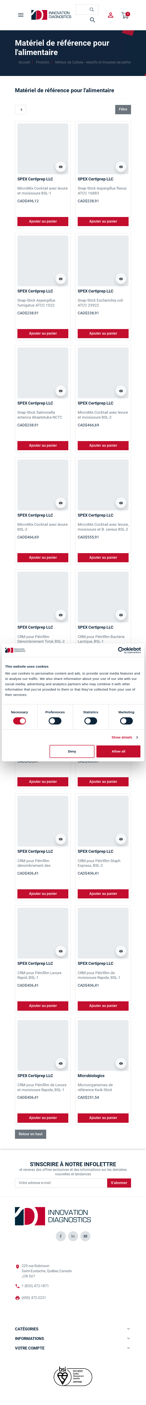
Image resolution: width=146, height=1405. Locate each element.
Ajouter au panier (43, 221)
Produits (42, 62)
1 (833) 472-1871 (35, 1286)
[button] (87, 20)
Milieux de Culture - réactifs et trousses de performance (98, 62)
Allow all (118, 751)
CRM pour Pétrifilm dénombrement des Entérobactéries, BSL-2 (36, 866)
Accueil (24, 62)
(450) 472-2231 (34, 1298)
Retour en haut (30, 1134)
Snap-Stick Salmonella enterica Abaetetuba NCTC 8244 (39, 417)
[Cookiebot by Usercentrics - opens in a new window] (121, 650)
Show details (122, 737)
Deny (72, 751)
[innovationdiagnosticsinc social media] (61, 1236)
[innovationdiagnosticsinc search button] (91, 9)
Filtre (123, 109)
